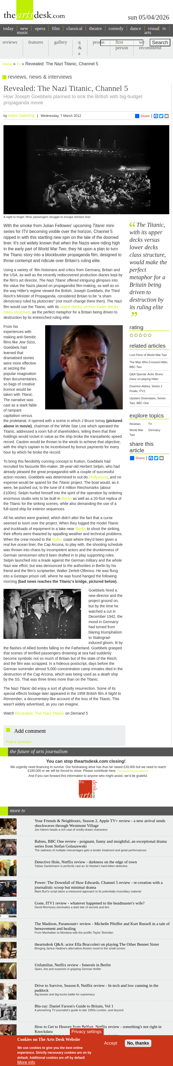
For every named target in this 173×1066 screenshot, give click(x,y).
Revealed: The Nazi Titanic (39, 713)
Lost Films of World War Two (148, 354)
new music (22, 30)
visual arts (151, 30)
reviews (10, 42)
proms (99, 42)
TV (150, 423)
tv (164, 28)
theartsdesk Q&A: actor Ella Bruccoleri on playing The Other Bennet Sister (96, 944)
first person (122, 44)
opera (40, 28)
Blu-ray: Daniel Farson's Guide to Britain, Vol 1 (73, 1006)
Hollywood (98, 477)
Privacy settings (86, 1031)
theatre (95, 28)
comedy (116, 28)
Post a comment (18, 742)
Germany (154, 430)
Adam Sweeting (21, 115)
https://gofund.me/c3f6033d (133, 770)
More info (26, 1062)
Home (7, 64)
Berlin (66, 498)
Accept (110, 1043)
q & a (80, 47)
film (56, 28)
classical (75, 28)
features (35, 42)
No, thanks (138, 1043)
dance (135, 28)
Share (142, 116)
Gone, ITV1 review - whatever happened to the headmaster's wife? (89, 903)
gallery (60, 42)
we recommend (150, 44)
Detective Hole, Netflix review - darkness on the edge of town (85, 862)
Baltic (57, 539)
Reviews (135, 423)
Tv (19, 64)
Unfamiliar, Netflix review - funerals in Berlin (72, 965)
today (8, 28)
